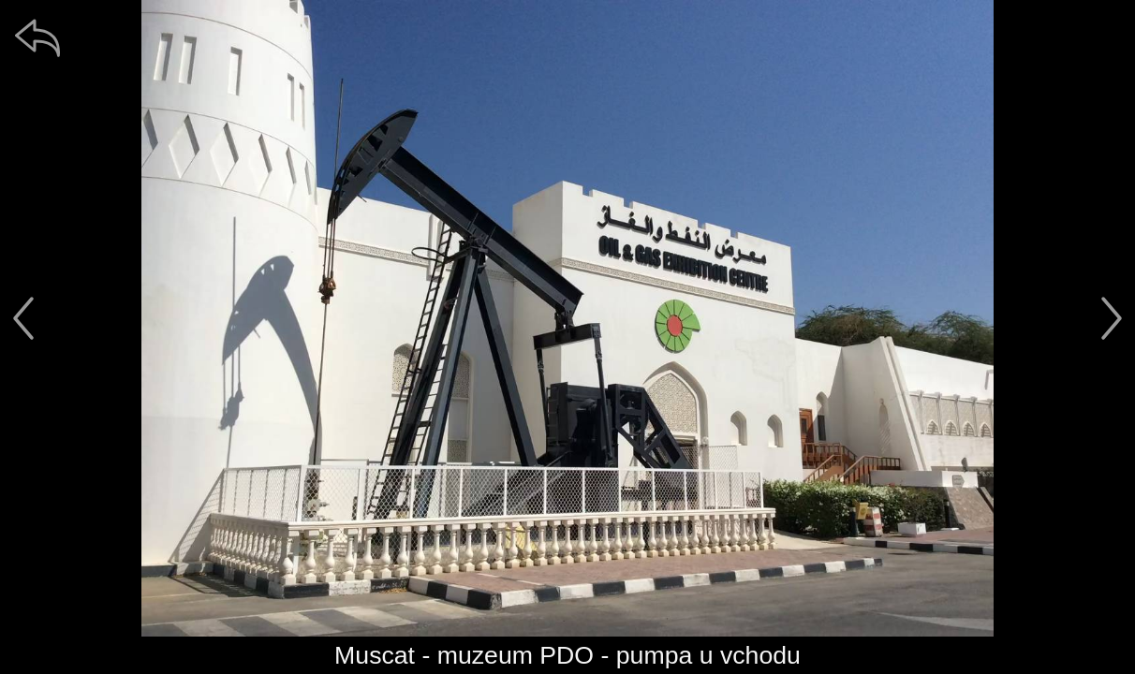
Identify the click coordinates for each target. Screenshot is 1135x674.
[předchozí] (23, 318)
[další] (1112, 318)
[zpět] (37, 37)
